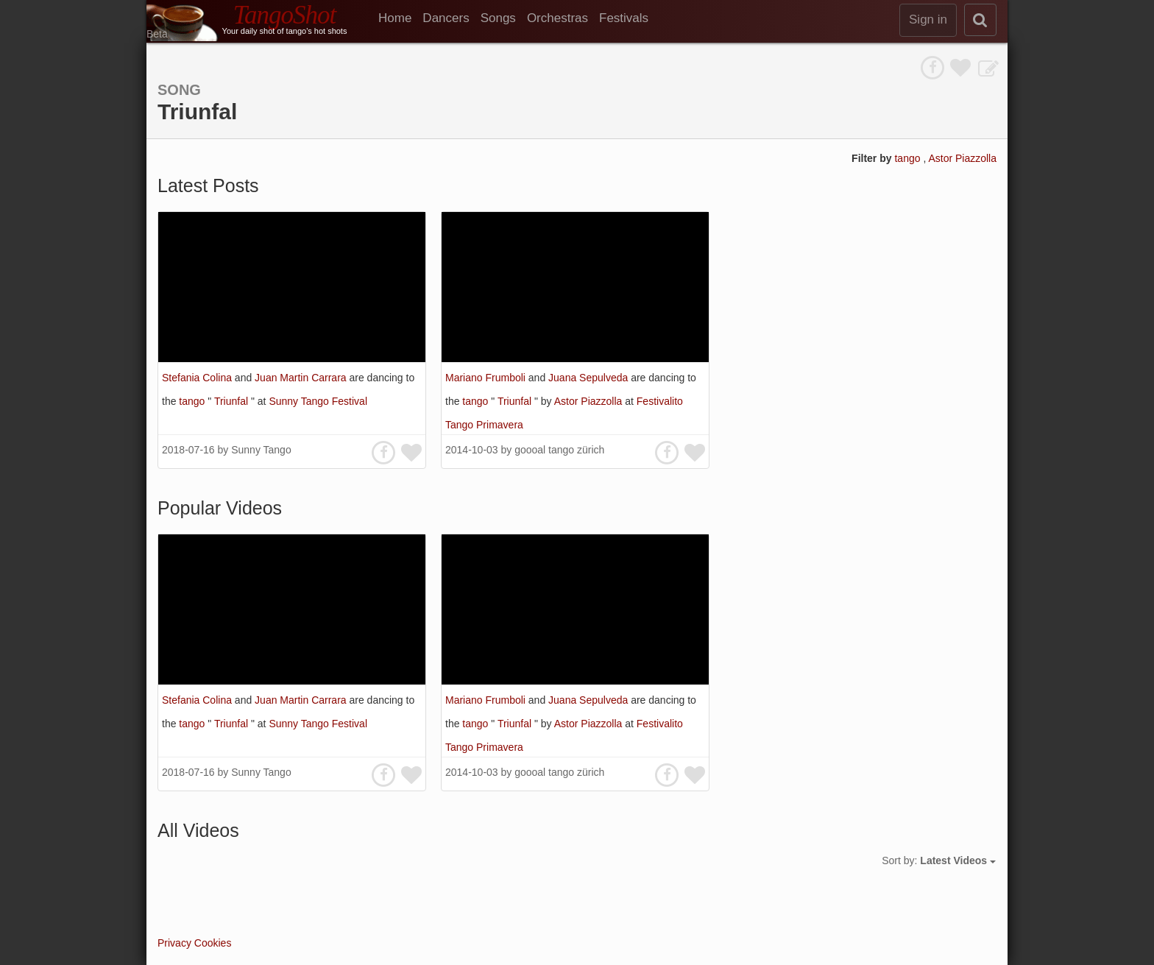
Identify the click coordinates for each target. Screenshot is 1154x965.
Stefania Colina (198, 377)
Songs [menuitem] (498, 18)
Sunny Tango (261, 450)
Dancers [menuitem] (445, 18)
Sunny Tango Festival (318, 401)
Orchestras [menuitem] (557, 18)
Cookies (213, 943)
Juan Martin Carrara (302, 377)
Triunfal (232, 401)
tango (908, 158)
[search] (980, 20)
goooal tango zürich (559, 450)
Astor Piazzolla (962, 158)
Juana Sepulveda (589, 377)
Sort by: (939, 860)
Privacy (174, 943)
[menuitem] (400, 18)
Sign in (928, 19)
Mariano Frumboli (486, 377)
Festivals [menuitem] (623, 18)
